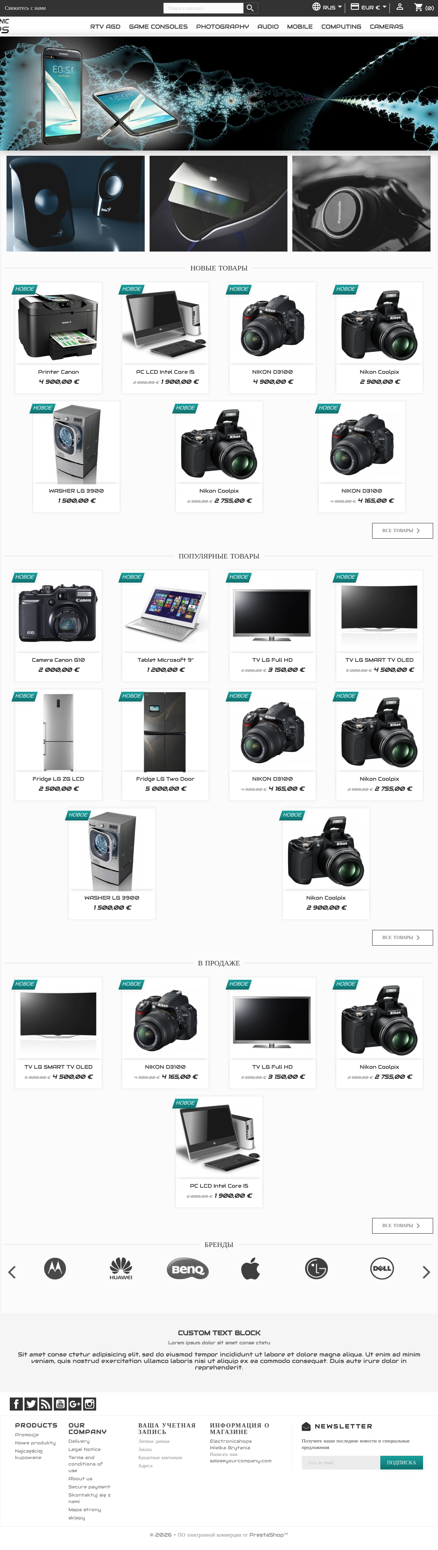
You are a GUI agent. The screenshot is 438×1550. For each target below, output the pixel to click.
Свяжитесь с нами (25, 8)
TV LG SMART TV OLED (379, 660)
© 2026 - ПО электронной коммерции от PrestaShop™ (219, 1534)
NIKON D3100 (272, 372)
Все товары (402, 531)
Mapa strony (84, 1510)
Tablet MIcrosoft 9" (166, 660)
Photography (222, 26)
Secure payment (89, 1487)
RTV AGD (105, 26)
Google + (74, 1404)
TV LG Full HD (272, 660)
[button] (33, 93)
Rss (45, 1404)
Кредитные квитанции (160, 1457)
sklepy (76, 1518)
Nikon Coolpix (379, 372)
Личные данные (154, 1441)
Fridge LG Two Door (165, 778)
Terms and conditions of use (85, 1464)
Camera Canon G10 (58, 660)
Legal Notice (84, 1449)
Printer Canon (58, 372)
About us (80, 1479)
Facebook (16, 1404)
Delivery (79, 1441)
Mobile (300, 26)
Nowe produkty (35, 1443)
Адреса (146, 1466)
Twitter (30, 1404)
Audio (268, 26)
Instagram (89, 1404)
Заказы (145, 1449)
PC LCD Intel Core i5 (165, 372)
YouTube (60, 1404)
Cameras (386, 26)
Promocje (27, 1435)
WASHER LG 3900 (76, 490)
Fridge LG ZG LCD (58, 778)
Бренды (219, 1244)
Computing (341, 26)
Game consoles (158, 26)
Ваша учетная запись (167, 1429)
